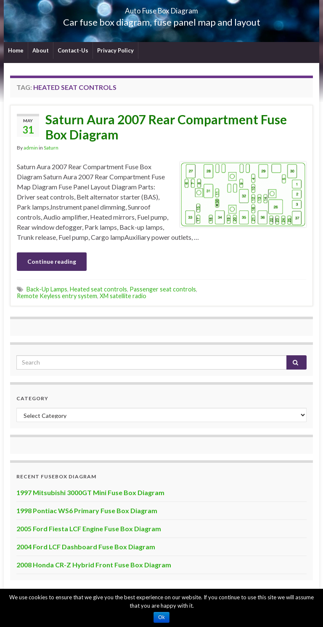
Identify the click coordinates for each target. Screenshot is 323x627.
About (40, 50)
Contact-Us (73, 50)
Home (16, 50)
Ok (161, 617)
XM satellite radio (123, 295)
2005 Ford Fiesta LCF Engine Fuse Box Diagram (88, 529)
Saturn (51, 147)
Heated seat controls (98, 289)
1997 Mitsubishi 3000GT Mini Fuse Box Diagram (90, 492)
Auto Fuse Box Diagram (161, 8)
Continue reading (51, 261)
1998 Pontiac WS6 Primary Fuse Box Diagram (86, 510)
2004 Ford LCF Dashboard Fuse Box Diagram (85, 547)
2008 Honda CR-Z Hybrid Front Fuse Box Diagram (93, 565)
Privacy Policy (115, 50)
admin (31, 147)
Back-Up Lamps (46, 289)
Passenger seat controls (163, 289)
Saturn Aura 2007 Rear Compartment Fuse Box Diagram (166, 127)
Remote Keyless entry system (57, 295)
